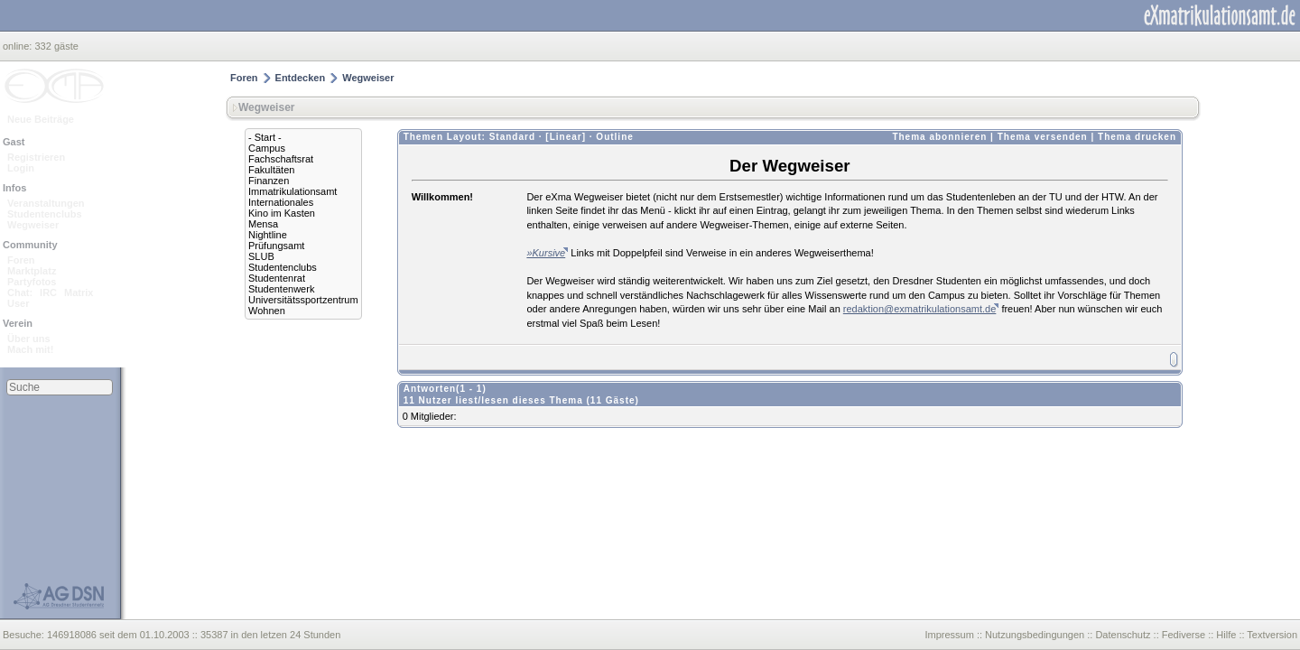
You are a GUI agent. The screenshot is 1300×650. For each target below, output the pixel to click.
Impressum (948, 634)
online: (18, 46)
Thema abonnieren (939, 137)
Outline (614, 137)
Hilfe (1226, 634)
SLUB (261, 256)
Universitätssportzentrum (303, 299)
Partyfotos (31, 281)
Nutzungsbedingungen (1034, 634)
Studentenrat (276, 278)
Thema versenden (1043, 137)
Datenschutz (1122, 634)
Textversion (1272, 634)
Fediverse (1183, 634)
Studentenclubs (44, 214)
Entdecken (300, 77)
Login (20, 167)
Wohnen (266, 310)
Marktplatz (31, 270)
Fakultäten (271, 169)
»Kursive (545, 252)
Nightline (267, 234)
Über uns (29, 338)
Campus (266, 148)
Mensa (263, 223)
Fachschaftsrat (280, 158)
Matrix (78, 292)
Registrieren (36, 157)
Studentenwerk (281, 288)
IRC (48, 292)
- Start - (265, 137)
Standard (512, 137)
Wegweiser (33, 224)
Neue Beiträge (40, 119)
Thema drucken (1137, 137)
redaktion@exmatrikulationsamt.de (920, 308)
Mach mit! (30, 349)
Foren (21, 260)
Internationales (280, 202)
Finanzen (268, 180)
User (18, 303)
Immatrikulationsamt (292, 191)
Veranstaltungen (46, 203)
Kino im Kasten (281, 213)
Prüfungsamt (276, 245)
